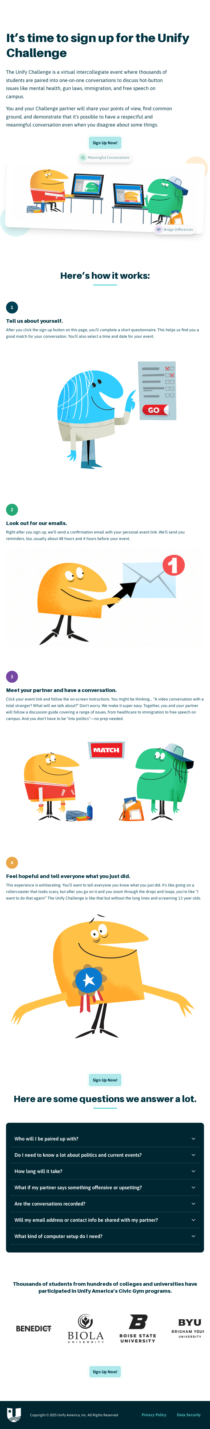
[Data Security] (189, 1415)
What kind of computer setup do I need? (105, 1236)
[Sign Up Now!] (105, 142)
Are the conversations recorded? (105, 1203)
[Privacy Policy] (154, 1415)
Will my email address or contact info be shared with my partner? (105, 1220)
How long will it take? (105, 1171)
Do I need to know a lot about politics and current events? (105, 1155)
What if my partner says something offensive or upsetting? (105, 1187)
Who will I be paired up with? (105, 1139)
